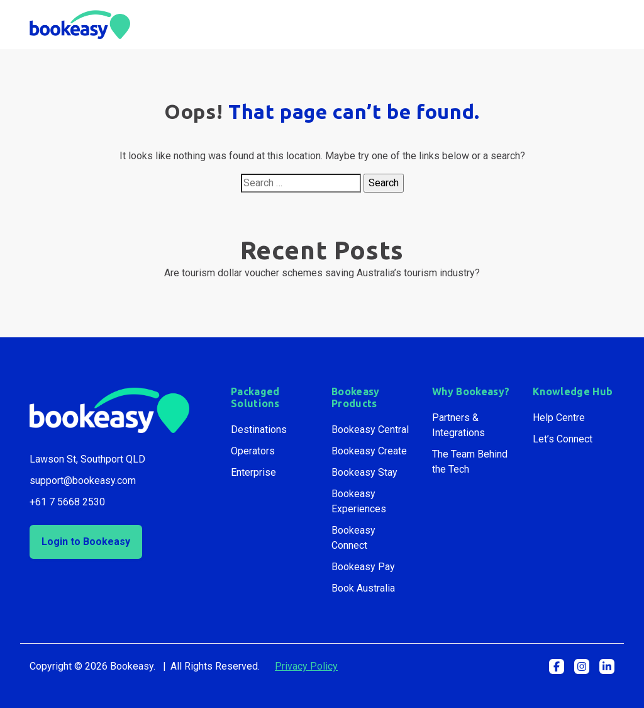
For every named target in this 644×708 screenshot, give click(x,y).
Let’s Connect (562, 439)
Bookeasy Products (355, 397)
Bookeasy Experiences (358, 501)
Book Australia (363, 588)
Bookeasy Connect (353, 537)
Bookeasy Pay (363, 567)
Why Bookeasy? (470, 391)
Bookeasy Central (370, 429)
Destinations (259, 429)
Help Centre (559, 418)
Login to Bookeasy (86, 542)
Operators (253, 451)
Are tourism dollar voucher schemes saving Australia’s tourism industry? (322, 273)
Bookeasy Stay (364, 472)
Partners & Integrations (458, 425)
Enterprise (253, 472)
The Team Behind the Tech (470, 461)
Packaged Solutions (255, 397)
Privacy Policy (306, 666)
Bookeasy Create (369, 451)
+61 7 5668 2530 (67, 502)
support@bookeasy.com (83, 480)
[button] (556, 666)
